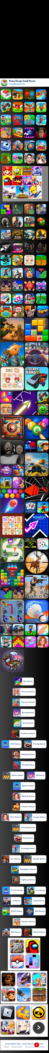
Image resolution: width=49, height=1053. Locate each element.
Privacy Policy (17, 1046)
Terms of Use (30, 1046)
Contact (41, 1046)
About (6, 1046)
